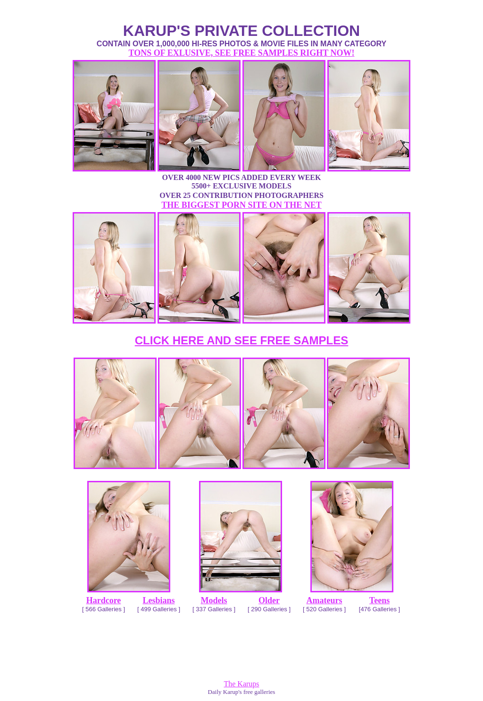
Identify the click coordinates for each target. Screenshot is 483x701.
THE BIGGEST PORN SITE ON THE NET (241, 205)
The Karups (241, 684)
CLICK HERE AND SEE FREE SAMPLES (242, 340)
